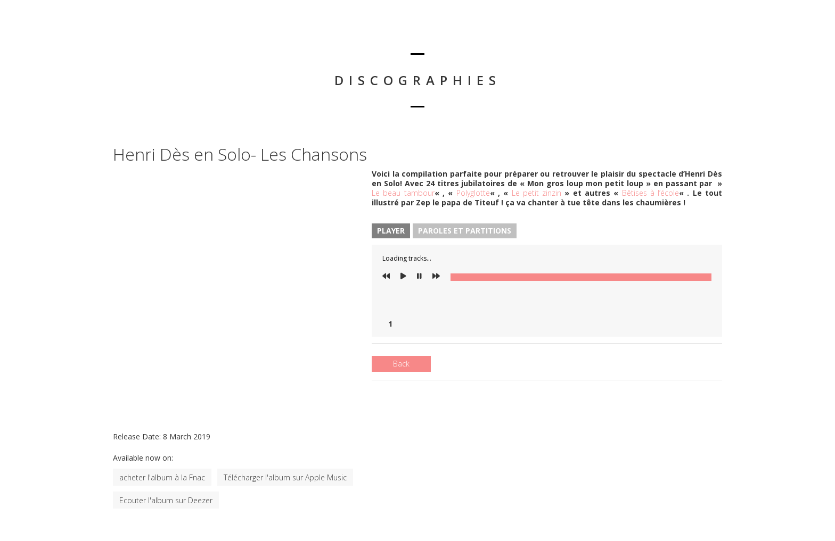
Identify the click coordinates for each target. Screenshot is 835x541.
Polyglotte (473, 193)
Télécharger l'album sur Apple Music (285, 477)
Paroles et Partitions (464, 231)
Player (391, 231)
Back (401, 364)
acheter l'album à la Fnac (162, 477)
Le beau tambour (403, 193)
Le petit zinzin (537, 193)
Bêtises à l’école (651, 193)
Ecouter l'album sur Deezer (165, 500)
